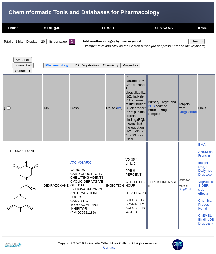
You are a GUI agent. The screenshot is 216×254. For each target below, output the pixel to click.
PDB (151, 106)
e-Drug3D (52, 28)
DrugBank (205, 223)
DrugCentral (188, 112)
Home (13, 28)
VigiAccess (206, 182)
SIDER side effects (203, 189)
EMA (201, 144)
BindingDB (206, 219)
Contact (109, 247)
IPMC (202, 28)
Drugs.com (206, 174)
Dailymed (205, 171)
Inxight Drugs (203, 165)
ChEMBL (205, 216)
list (119, 108)
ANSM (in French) (205, 154)
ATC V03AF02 (81, 163)
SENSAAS (164, 28)
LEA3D (108, 28)
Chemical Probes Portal (205, 204)
